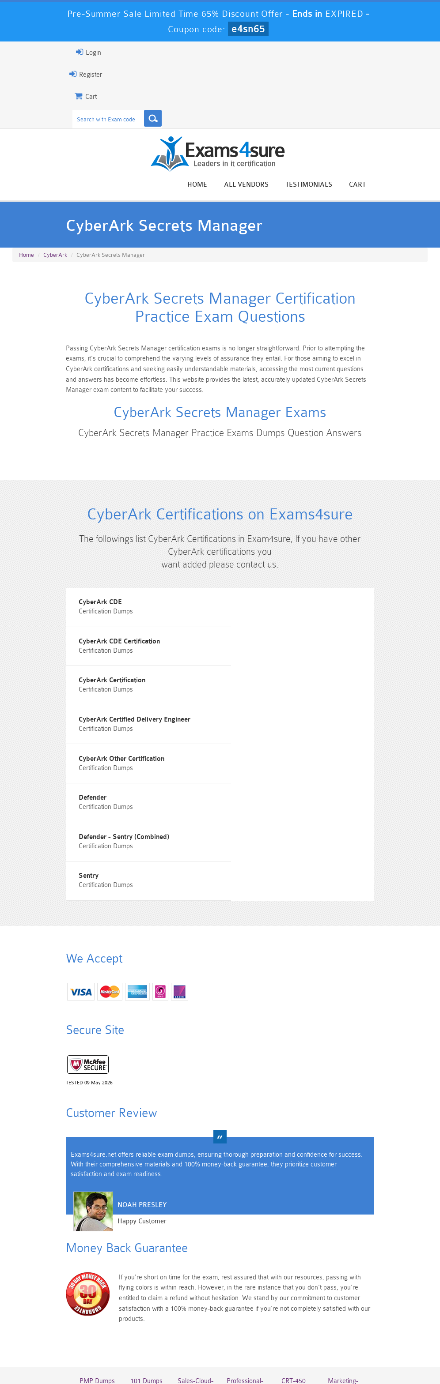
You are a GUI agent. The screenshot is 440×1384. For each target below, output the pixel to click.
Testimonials (315, 184)
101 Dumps (143, 1275)
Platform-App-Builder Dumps (91, 1313)
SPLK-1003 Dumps (246, 1309)
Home (204, 184)
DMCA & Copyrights (335, 1350)
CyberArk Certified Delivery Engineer (289, 663)
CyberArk (55, 256)
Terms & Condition (221, 1350)
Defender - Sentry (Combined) (117, 763)
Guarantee (167, 1350)
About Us (124, 1350)
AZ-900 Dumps (194, 1309)
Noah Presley (135, 1107)
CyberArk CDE (94, 613)
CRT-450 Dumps (297, 1279)
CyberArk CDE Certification (274, 613)
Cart (364, 184)
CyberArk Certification (106, 663)
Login (82, 52)
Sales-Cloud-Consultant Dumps (194, 1283)
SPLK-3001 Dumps (297, 1309)
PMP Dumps (91, 1275)
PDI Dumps (143, 1305)
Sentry (244, 763)
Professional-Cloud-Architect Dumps (246, 1287)
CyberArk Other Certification (116, 713)
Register (79, 74)
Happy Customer (135, 1123)
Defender (248, 713)
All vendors (253, 184)
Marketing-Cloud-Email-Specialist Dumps (348, 1287)
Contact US (277, 1350)
